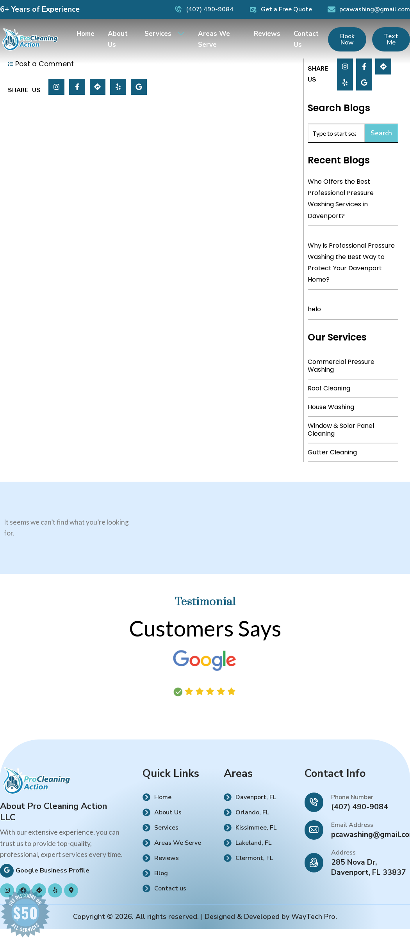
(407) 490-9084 (359, 807)
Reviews (267, 31)
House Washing (331, 407)
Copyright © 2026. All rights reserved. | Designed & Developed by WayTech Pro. (205, 916)
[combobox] (336, 133)
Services (164, 31)
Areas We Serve (214, 37)
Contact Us (306, 37)
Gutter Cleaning (332, 452)
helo (314, 309)
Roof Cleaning (329, 388)
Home (85, 31)
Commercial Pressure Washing (341, 365)
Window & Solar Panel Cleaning (341, 429)
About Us (118, 37)
